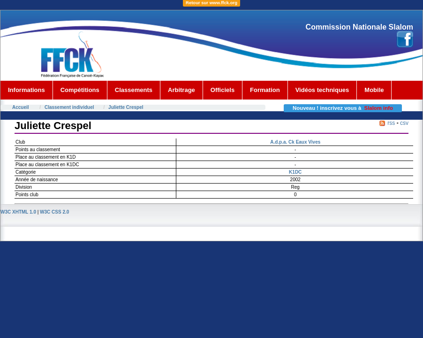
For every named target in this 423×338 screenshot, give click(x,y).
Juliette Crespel (125, 107)
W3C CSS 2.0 (54, 212)
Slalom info (378, 108)
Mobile (374, 89)
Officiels (222, 89)
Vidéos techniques (322, 89)
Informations (26, 89)
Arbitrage (181, 89)
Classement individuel (69, 107)
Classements (133, 89)
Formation (265, 89)
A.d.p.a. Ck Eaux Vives (295, 142)
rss (391, 123)
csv (404, 123)
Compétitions (79, 89)
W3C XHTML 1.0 (18, 212)
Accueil (20, 107)
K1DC (295, 172)
